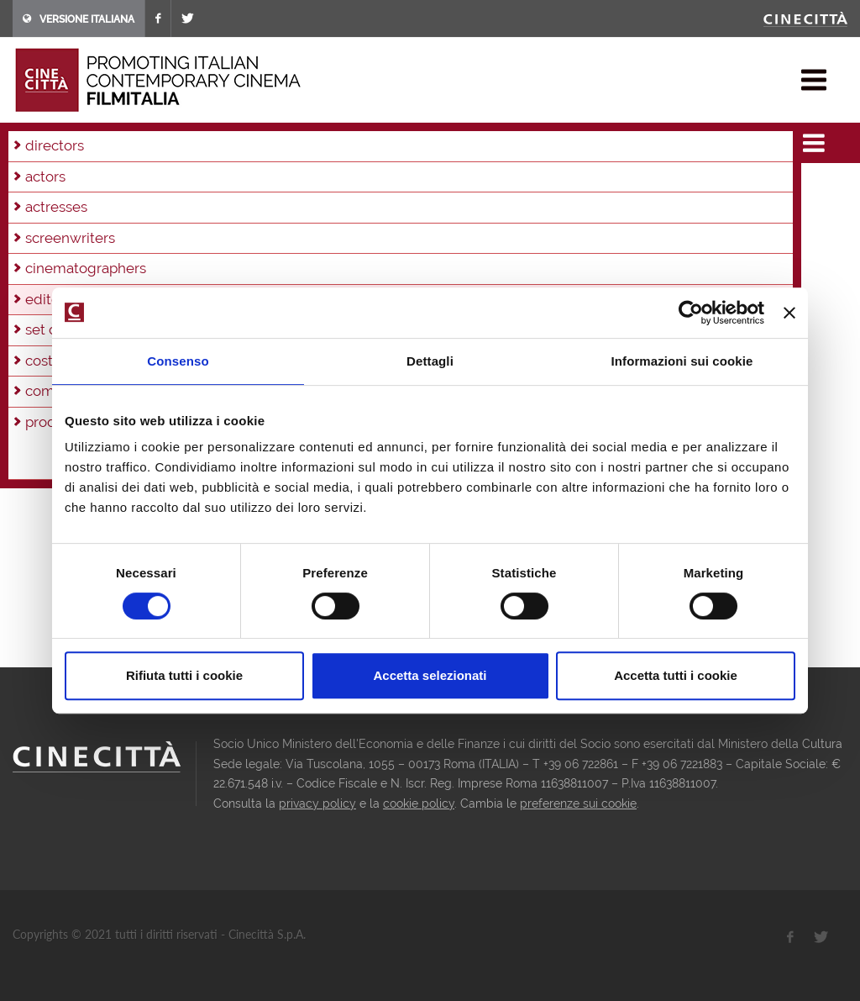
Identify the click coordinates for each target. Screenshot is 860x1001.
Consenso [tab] (177, 361)
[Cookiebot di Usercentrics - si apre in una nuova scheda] (690, 312)
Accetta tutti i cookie (675, 675)
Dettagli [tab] (430, 361)
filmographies (94, 143)
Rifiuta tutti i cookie (184, 675)
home (28, 143)
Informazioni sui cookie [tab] (682, 361)
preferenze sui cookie (578, 803)
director (50, 316)
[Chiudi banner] (789, 313)
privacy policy (317, 803)
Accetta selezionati (429, 675)
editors (164, 143)
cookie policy (418, 803)
